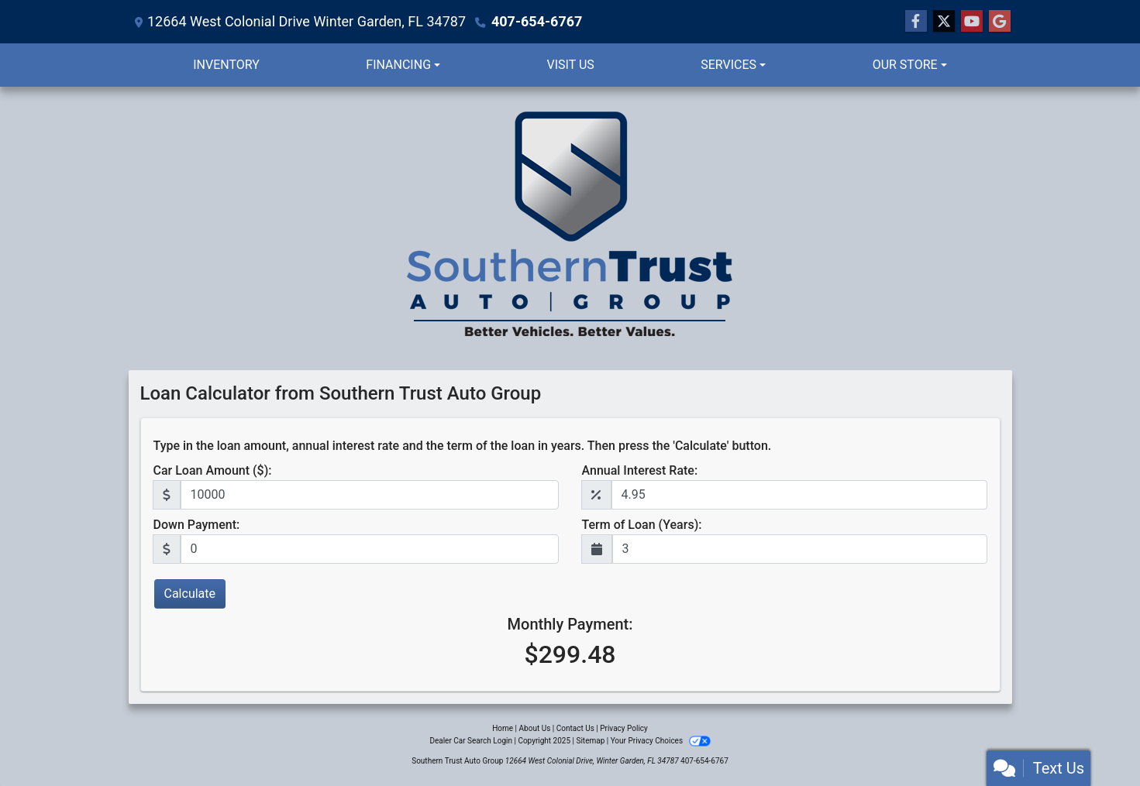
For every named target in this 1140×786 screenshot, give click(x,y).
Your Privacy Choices (661, 740)
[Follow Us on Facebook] (916, 21)
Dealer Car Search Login (470, 740)
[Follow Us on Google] (1000, 21)
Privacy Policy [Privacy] (624, 728)
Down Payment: (196, 524)
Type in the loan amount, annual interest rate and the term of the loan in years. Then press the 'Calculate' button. (462, 445)
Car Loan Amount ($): (212, 470)
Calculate (190, 593)
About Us (535, 728)
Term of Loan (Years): (642, 524)
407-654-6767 (536, 21)
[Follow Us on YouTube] (972, 21)
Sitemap (590, 740)
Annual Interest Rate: (640, 470)
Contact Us (575, 728)
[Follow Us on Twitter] (944, 21)
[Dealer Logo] (570, 228)
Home (502, 728)
